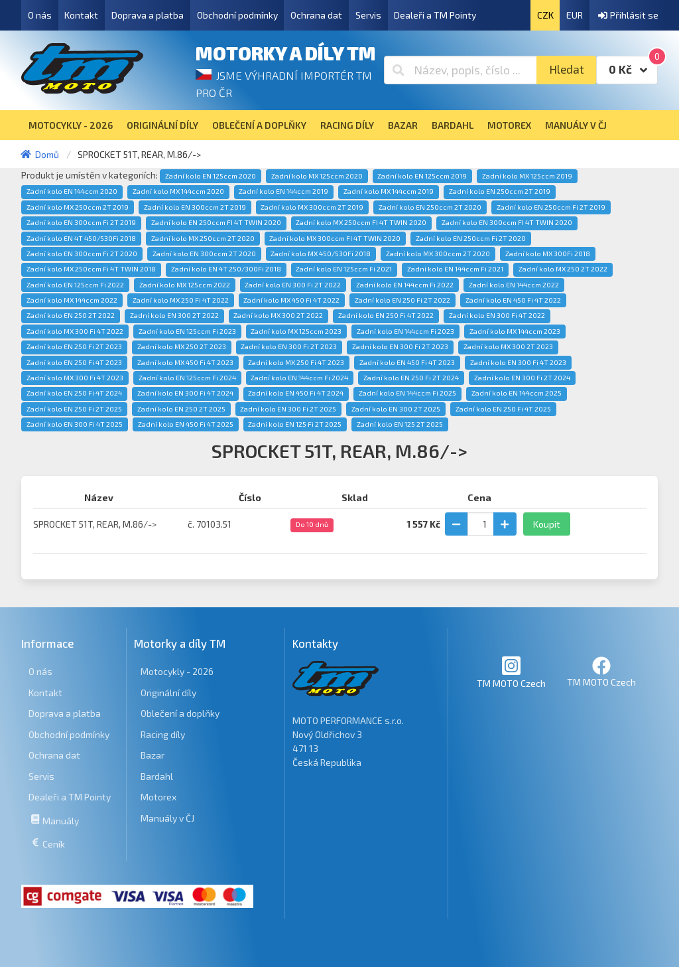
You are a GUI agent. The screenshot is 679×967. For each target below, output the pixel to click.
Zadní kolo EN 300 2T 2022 (174, 315)
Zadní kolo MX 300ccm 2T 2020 (438, 254)
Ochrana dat (316, 15)
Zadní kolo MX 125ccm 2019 (527, 176)
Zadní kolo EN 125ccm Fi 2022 (75, 285)
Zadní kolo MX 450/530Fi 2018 (321, 254)
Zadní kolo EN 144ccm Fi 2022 (405, 285)
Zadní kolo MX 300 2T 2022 (278, 315)
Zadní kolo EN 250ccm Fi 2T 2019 (551, 207)
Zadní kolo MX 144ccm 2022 (72, 300)
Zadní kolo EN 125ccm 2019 (422, 176)
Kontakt (81, 15)
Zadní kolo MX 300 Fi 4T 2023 (75, 378)
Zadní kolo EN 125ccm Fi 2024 (187, 378)
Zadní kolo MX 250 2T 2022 (563, 269)
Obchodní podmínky (237, 15)
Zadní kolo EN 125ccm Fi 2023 (187, 331)
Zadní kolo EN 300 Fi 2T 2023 (289, 346)
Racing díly (163, 734)
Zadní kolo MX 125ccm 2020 (317, 176)
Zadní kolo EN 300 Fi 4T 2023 (518, 362)
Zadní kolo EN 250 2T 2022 (71, 315)
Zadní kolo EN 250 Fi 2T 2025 (74, 409)
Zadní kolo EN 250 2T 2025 (181, 409)
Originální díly (168, 692)
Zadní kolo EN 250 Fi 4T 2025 (503, 409)
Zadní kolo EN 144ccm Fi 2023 (405, 331)
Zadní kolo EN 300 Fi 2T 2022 (293, 285)
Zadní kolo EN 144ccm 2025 (516, 393)
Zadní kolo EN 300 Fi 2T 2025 (288, 409)
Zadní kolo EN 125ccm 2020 (210, 176)
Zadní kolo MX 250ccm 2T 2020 (203, 238)
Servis (368, 15)
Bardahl (157, 776)
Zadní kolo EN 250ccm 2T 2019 (499, 191)
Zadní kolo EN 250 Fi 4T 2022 (386, 315)
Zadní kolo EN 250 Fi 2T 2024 (411, 378)
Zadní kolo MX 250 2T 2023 (181, 346)
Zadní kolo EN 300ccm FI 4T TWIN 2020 (507, 222)
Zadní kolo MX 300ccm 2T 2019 (312, 207)
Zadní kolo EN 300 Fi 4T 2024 (185, 393)
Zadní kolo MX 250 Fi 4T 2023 (296, 362)
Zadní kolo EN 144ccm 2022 (514, 285)
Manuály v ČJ (167, 818)
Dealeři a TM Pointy (435, 15)
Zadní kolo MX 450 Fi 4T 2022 (291, 300)
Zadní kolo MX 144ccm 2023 (514, 331)
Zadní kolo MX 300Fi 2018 (547, 254)
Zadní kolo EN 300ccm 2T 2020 (204, 254)
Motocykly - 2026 (177, 671)
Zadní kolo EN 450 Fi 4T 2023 (407, 362)
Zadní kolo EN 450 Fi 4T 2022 (513, 300)
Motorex (158, 796)
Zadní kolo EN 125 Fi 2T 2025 (294, 424)
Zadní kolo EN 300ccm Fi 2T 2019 (81, 222)
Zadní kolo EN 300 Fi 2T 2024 (522, 378)
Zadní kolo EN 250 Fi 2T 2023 (74, 346)
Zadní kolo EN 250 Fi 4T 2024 (74, 393)
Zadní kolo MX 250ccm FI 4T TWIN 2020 (361, 222)
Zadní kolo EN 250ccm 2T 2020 (430, 207)
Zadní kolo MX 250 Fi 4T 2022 (181, 300)
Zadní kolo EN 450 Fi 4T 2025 (185, 424)
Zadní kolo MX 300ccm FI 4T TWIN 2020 (335, 238)
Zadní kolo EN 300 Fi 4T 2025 (75, 424)
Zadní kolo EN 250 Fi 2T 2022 (402, 300)
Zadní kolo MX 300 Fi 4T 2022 (75, 331)
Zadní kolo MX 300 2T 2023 (508, 346)
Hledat (566, 69)
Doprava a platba (147, 15)
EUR (574, 15)
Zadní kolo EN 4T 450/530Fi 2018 (81, 238)
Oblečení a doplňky (180, 713)
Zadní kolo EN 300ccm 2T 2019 (195, 207)
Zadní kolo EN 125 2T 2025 (400, 424)
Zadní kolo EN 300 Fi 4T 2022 (497, 315)
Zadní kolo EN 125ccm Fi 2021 (344, 269)
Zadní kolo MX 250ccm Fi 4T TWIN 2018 (91, 269)
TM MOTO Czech (511, 672)
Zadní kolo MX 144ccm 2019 (388, 191)
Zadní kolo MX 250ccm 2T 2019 (78, 207)
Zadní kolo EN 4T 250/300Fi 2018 (226, 269)
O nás (40, 15)
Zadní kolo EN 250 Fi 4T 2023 (74, 362)
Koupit (546, 524)
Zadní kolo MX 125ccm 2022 (184, 285)
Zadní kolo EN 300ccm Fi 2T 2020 (82, 254)
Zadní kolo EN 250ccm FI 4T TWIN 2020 (216, 222)
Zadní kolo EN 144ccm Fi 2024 (299, 378)
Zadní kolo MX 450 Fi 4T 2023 (185, 362)
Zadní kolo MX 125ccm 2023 (296, 331)
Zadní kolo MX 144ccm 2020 (178, 191)
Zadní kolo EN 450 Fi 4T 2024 (295, 393)
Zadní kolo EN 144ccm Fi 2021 (455, 269)
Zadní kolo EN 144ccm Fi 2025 (407, 393)
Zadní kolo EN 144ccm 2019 (283, 191)
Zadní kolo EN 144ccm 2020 (72, 191)
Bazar (152, 755)
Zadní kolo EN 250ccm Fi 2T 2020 (471, 238)
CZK (545, 15)
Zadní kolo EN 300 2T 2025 (395, 409)
